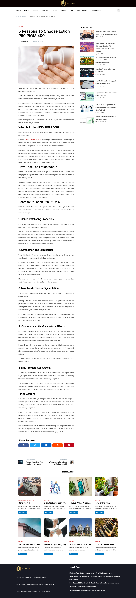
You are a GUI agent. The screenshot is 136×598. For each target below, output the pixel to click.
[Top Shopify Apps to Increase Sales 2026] (87, 72)
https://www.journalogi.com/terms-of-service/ (37, 584)
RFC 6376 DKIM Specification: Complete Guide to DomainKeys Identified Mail (105, 107)
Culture (36, 10)
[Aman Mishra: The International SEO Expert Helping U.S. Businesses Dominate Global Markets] (87, 47)
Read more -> (23, 512)
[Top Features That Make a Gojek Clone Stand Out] (87, 96)
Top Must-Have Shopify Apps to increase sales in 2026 (87, 590)
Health (63, 10)
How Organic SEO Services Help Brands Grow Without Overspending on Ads (105, 59)
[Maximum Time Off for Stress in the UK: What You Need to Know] (87, 35)
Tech (55, 10)
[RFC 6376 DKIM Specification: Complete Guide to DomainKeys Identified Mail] (87, 108)
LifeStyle (45, 10)
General (20, 26)
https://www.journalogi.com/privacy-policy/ (36, 591)
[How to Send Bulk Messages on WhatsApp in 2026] (87, 120)
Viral (71, 10)
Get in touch (97, 10)
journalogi (24, 41)
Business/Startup (22, 10)
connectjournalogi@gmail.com (35, 577)
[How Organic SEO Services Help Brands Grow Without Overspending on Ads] (87, 60)
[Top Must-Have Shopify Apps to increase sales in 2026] (87, 84)
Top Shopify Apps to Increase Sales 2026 (82, 586)
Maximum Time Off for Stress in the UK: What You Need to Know (90, 573)
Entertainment (82, 10)
